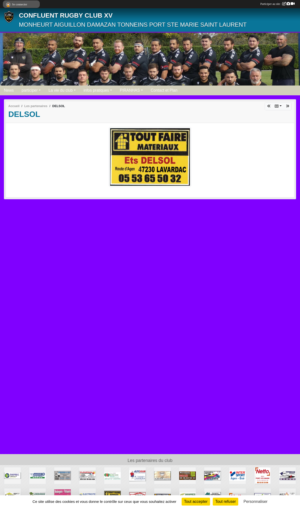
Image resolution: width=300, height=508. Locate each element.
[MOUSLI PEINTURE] (212, 475)
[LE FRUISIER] (112, 475)
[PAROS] (162, 475)
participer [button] (30, 90)
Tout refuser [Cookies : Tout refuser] (225, 501)
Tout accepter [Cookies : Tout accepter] (196, 501)
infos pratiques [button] (96, 90)
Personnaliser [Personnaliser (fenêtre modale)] (256, 501)
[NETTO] (262, 475)
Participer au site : (277, 4)
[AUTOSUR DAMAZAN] (137, 475)
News (9, 90)
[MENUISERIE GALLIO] (187, 475)
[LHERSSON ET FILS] (62, 475)
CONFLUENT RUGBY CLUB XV (65, 15)
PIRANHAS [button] (130, 90)
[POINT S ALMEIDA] (37, 475)
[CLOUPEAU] (87, 475)
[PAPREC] (12, 475)
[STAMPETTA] (287, 475)
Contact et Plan (164, 90)
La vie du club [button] (61, 90)
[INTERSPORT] (237, 475)
